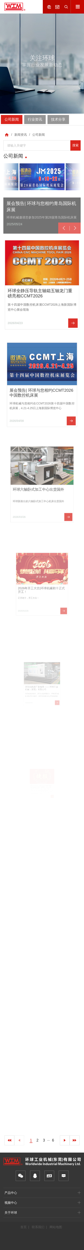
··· (48, 1140)
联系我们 (38, 1227)
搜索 (75, 145)
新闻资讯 (20, 134)
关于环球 (10, 1212)
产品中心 (10, 1193)
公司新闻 (38, 134)
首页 (23, 1227)
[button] (63, 241)
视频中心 (10, 1202)
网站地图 (56, 1227)
